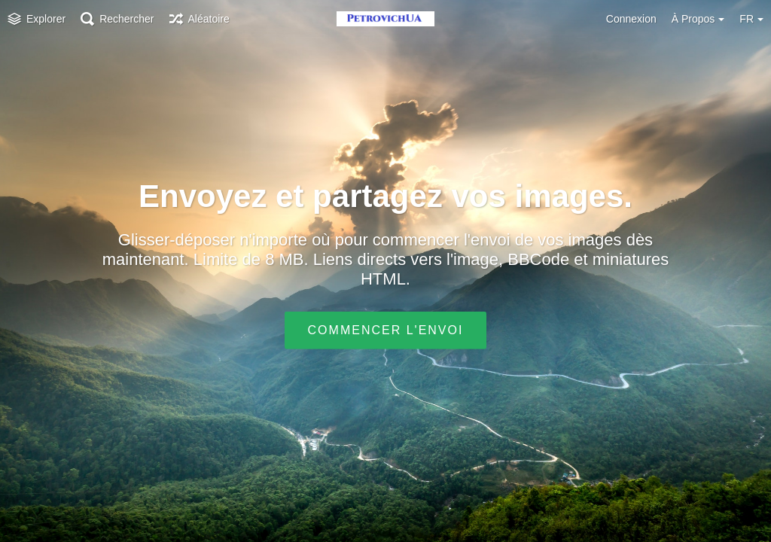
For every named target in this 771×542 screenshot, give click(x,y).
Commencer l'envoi (386, 330)
